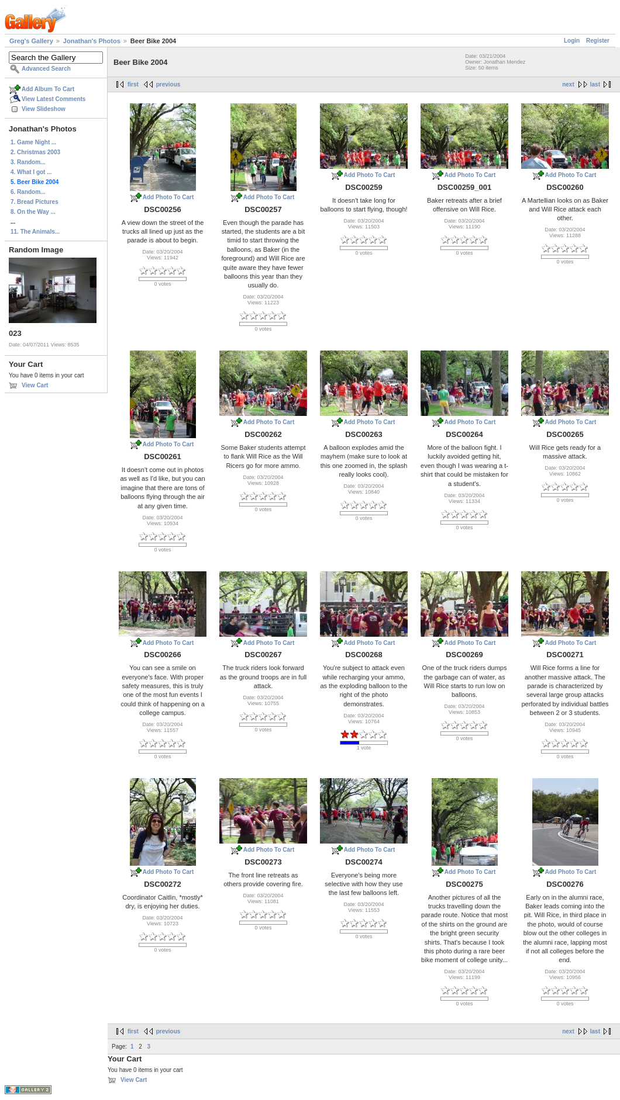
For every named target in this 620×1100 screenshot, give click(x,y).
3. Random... (28, 162)
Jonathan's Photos (91, 40)
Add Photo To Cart (168, 197)
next (568, 84)
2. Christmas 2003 (35, 152)
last (595, 84)
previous (168, 84)
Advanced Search (46, 68)
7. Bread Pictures (34, 202)
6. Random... (28, 192)
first (133, 84)
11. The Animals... (35, 231)
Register (597, 40)
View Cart (35, 385)
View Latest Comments (53, 99)
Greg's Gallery (31, 40)
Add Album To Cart (48, 89)
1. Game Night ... (33, 142)
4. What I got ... (31, 172)
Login (572, 40)
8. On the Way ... (33, 212)
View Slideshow (44, 109)
